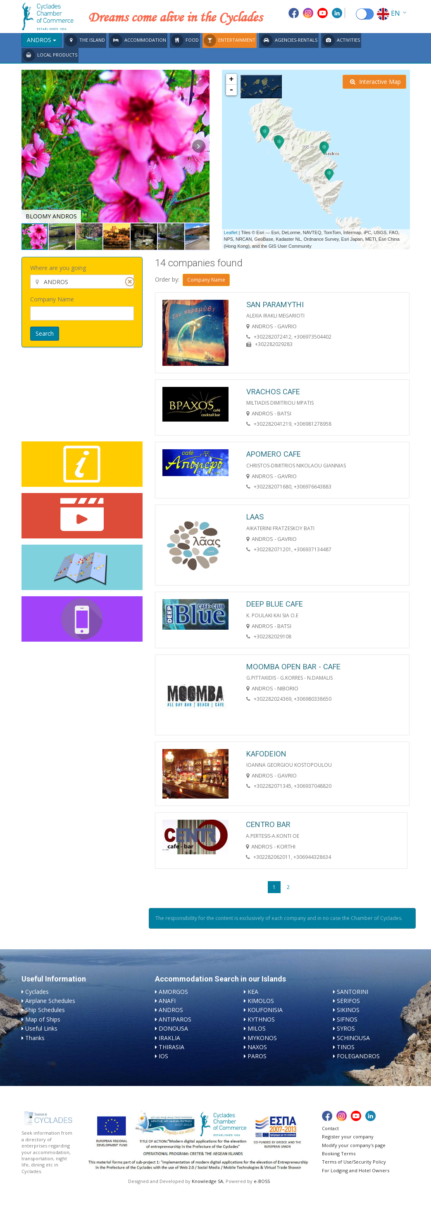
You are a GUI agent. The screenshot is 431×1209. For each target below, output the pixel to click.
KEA (253, 992)
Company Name (52, 299)
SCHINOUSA (353, 1038)
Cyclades (37, 992)
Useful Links (41, 1028)
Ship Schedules (45, 1010)
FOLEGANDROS (358, 1056)
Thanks (35, 1038)
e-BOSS (262, 1181)
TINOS (346, 1047)
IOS (163, 1056)
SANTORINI (352, 992)
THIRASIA (171, 1047)
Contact (330, 1128)
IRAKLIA (169, 1038)
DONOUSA (173, 1028)
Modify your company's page (354, 1145)
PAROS (257, 1056)
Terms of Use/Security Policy (354, 1162)
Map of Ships (42, 1019)
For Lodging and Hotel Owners (355, 1170)
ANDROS (171, 1010)
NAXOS (257, 1047)
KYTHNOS (261, 1019)
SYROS (346, 1028)
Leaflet (231, 232)
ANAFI (167, 1001)
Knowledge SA (207, 1181)
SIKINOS (348, 1010)
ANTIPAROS (175, 1019)
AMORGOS (173, 992)
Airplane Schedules (50, 1001)
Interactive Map (375, 81)
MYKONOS (262, 1038)
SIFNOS (347, 1019)
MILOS (257, 1028)
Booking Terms (338, 1153)
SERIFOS (348, 1001)
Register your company (348, 1136)
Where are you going (58, 268)
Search (45, 333)
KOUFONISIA (265, 1010)
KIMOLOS (261, 1001)
